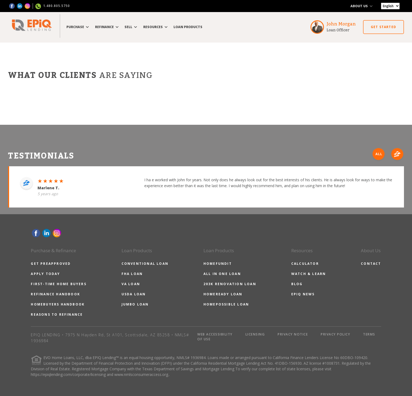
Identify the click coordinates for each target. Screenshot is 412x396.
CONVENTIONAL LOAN (145, 263)
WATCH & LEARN (308, 273)
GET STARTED (383, 27)
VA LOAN (131, 284)
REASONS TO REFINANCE (57, 314)
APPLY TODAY (45, 273)
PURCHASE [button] (77, 27)
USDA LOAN (134, 294)
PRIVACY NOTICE (293, 334)
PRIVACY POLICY (335, 334)
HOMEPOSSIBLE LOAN (226, 304)
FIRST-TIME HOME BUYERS (58, 284)
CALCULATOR (305, 263)
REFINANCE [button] (107, 27)
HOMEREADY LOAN (223, 294)
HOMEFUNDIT (217, 263)
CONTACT (371, 263)
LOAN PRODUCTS (187, 27)
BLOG (297, 284)
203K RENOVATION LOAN (229, 284)
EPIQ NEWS (303, 294)
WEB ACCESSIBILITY (215, 334)
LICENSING (255, 334)
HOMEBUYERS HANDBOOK (58, 304)
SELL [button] (130, 27)
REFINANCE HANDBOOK (55, 294)
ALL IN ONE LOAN (222, 273)
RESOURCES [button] (155, 27)
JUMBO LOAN (135, 304)
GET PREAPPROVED (51, 263)
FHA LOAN (132, 273)
